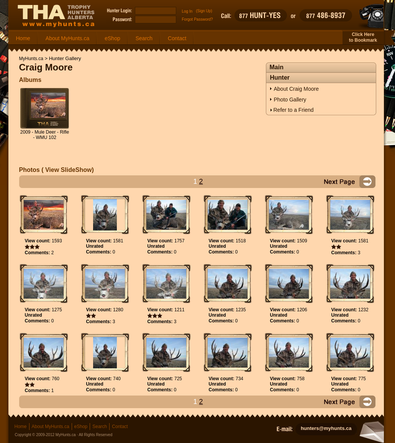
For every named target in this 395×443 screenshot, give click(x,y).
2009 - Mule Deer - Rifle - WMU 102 (44, 134)
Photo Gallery (290, 99)
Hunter (280, 77)
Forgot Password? (197, 19)
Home (23, 38)
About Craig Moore (296, 89)
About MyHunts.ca (67, 38)
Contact (177, 38)
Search (144, 38)
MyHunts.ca (31, 58)
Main (277, 67)
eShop (112, 38)
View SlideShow (68, 170)
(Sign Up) (204, 11)
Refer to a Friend (294, 110)
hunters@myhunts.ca (326, 428)
